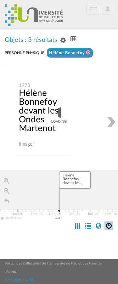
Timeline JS (11, 218)
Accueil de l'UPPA (19, 280)
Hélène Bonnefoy (70, 52)
